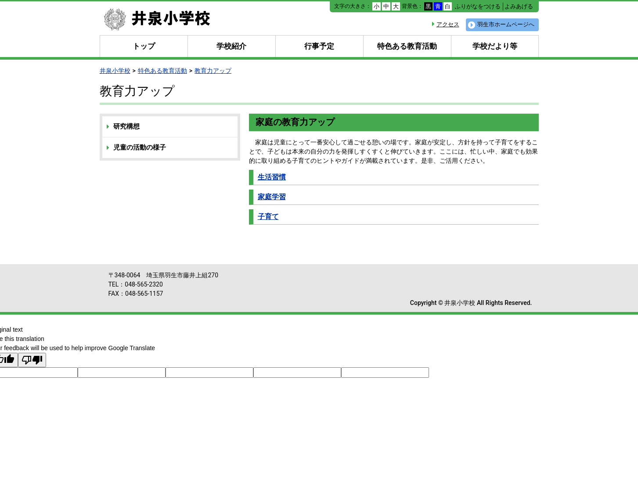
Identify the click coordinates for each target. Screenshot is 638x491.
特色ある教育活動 (407, 46)
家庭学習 (272, 197)
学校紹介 (231, 46)
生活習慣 (272, 177)
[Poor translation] (32, 360)
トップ (144, 46)
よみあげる (519, 6)
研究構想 (126, 126)
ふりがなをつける (478, 6)
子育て (268, 216)
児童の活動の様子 (139, 147)
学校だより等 (494, 46)
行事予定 (319, 46)
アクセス (447, 24)
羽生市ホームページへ (505, 24)
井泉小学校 (115, 70)
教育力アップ (213, 70)
